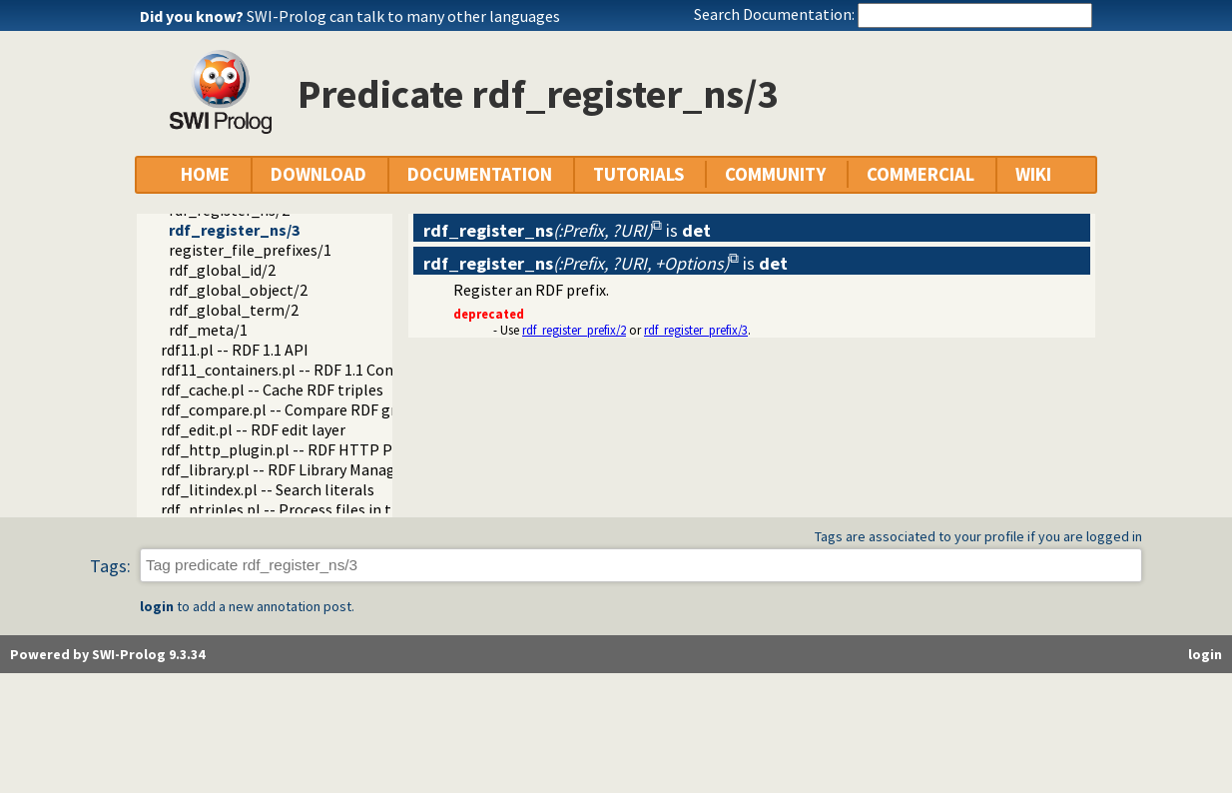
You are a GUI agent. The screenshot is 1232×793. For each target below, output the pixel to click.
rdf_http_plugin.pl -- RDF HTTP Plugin (294, 449)
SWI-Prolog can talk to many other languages (403, 16)
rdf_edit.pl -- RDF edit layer (253, 429)
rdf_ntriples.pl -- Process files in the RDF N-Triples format (360, 509)
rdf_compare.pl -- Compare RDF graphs (295, 409)
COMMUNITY (775, 174)
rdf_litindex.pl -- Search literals (267, 489)
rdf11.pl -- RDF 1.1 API (234, 350)
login (157, 606)
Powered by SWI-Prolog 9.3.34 (107, 654)
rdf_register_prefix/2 (574, 330)
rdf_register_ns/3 (234, 230)
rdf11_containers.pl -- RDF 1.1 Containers (301, 370)
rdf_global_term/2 (234, 310)
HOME (205, 174)
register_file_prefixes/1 (250, 250)
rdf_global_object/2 (238, 290)
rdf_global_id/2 (222, 270)
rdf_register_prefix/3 (696, 330)
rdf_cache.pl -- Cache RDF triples (272, 389)
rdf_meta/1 (208, 330)
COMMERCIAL (920, 174)
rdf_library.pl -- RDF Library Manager (285, 469)
